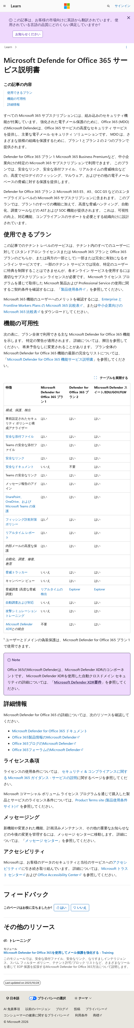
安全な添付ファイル (20, 436)
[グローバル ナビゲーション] (4, 6)
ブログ (60, 1009)
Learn (8, 47)
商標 (96, 1015)
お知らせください (27, 34)
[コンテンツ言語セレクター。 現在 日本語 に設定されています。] (13, 998)
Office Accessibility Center (58, 874)
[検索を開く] (108, 6)
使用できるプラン (19, 92)
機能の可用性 (16, 98)
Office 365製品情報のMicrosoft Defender (44, 737)
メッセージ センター (41, 840)
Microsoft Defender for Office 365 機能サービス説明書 (50, 359)
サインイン (122, 6)
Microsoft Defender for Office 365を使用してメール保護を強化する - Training (58, 953)
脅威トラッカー (17, 572)
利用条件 (81, 1015)
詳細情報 (13, 104)
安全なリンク (15, 458)
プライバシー (95, 1009)
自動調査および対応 (20, 602)
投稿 (77, 1009)
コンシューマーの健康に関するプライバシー (35, 1015)
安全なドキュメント (20, 466)
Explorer (74, 589)
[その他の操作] (126, 47)
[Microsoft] (67, 6)
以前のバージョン (37, 1009)
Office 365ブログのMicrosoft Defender (42, 743)
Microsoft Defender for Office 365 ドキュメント (49, 730)
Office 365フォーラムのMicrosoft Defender (46, 749)
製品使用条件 (71, 289)
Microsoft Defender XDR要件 (78, 682)
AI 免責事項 (12, 1009)
